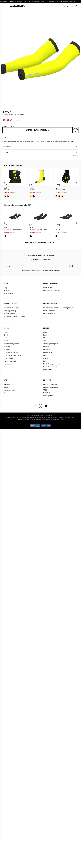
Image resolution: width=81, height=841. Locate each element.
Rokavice (7, 346)
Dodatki (6, 387)
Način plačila (47, 288)
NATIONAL (47, 393)
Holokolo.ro (70, 417)
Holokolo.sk (34, 417)
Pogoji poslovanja (49, 313)
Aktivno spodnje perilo (11, 344)
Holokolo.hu (61, 417)
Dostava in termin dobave (51, 290)
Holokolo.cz (43, 417)
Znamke (7, 393)
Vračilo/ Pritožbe (9, 313)
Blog (5, 288)
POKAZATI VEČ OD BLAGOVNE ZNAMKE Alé (40, 243)
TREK (45, 390)
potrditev (72, 266)
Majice (45, 358)
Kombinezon (8, 364)
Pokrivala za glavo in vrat (12, 355)
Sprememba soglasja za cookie (14, 316)
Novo (6, 332)
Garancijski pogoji (10, 311)
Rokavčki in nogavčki (11, 352)
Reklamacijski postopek (12, 308)
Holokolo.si (22, 419)
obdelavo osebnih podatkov (51, 270)
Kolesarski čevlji (9, 390)
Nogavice (7, 349)
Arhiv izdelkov (8, 293)
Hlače (6, 338)
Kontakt (6, 290)
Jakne (6, 341)
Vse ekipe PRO (48, 396)
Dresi (6, 335)
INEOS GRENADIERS (50, 387)
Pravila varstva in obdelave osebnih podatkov (58, 308)
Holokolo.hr (50, 419)
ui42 (27, 417)
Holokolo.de (41, 419)
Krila (44, 361)
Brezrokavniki (8, 358)
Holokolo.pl (52, 417)
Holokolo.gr (59, 419)
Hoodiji (45, 355)
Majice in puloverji (10, 361)
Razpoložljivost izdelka (37, 130)
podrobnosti (7, 146)
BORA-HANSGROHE (50, 384)
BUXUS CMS (19, 417)
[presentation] (4, 183)
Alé (4, 109)
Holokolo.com (31, 419)
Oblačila (7, 384)
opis (4, 137)
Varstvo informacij (49, 311)
